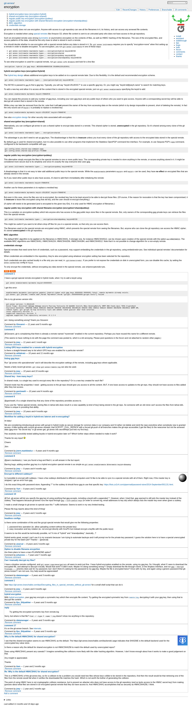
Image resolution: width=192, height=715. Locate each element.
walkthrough (181, 41)
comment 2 (9, 337)
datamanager (22, 583)
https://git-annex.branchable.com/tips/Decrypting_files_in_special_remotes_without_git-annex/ (50, 593)
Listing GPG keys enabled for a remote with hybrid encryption (33, 355)
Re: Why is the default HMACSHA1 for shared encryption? (31, 679)
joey (18, 350)
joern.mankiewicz (24, 459)
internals (37, 636)
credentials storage (17, 25)
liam (18, 674)
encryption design (20, 119)
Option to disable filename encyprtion (22, 557)
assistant (180, 38)
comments (180, 52)
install (178, 36)
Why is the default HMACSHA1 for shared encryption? (29, 644)
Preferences (153, 10)
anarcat (19, 552)
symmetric (43, 38)
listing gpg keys (11, 366)
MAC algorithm (15, 23)
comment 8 (9, 464)
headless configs (12, 526)
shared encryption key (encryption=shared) (28, 16)
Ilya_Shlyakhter (23, 610)
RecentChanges (129, 10)
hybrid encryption (12, 602)
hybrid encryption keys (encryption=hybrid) (27, 14)
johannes (20, 563)
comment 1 (9, 278)
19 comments (181, 10)
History (143, 10)
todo (178, 47)
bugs (178, 45)
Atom (13, 275)
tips (177, 43)
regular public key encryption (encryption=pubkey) (31, 19)
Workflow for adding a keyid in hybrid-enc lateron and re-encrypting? (37, 424)
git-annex (9, 3)
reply (6, 615)
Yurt (18, 497)
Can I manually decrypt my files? (19, 568)
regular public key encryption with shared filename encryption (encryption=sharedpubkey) (48, 21)
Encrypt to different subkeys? (18, 482)
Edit (118, 10)
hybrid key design (15, 76)
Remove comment (13, 334)
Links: (8, 708)
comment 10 (10, 502)
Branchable (167, 10)
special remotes (40, 34)
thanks (179, 56)
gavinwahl (21, 399)
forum (178, 50)
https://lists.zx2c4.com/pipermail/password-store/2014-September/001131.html (138, 492)
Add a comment (11, 701)
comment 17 (10, 633)
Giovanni (20, 332)
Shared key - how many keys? (18, 384)
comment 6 (9, 404)
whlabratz (20, 361)
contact (179, 54)
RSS (6, 275)
